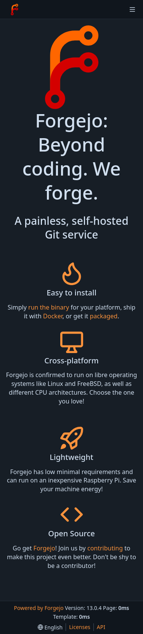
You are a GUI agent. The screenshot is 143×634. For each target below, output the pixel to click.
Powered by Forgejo (38, 607)
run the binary (48, 307)
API (101, 627)
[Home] (14, 9)
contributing (105, 548)
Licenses (79, 627)
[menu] (50, 627)
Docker (53, 316)
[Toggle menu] (132, 9)
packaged (103, 316)
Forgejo (44, 548)
